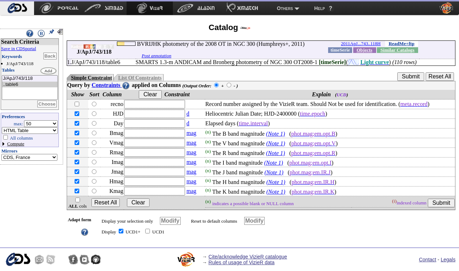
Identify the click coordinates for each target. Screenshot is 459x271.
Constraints (110, 85)
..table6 (29, 85)
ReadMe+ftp (402, 43)
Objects (364, 50)
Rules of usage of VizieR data (241, 262)
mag (191, 133)
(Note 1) (275, 134)
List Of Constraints (139, 78)
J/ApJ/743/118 (29, 79)
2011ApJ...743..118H (361, 43)
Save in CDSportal (18, 48)
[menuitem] (17, 8)
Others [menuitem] (285, 8)
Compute (15, 143)
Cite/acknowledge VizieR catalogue (247, 257)
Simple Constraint (91, 78)
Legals (448, 259)
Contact (427, 259)
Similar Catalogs (397, 50)
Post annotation (156, 55)
